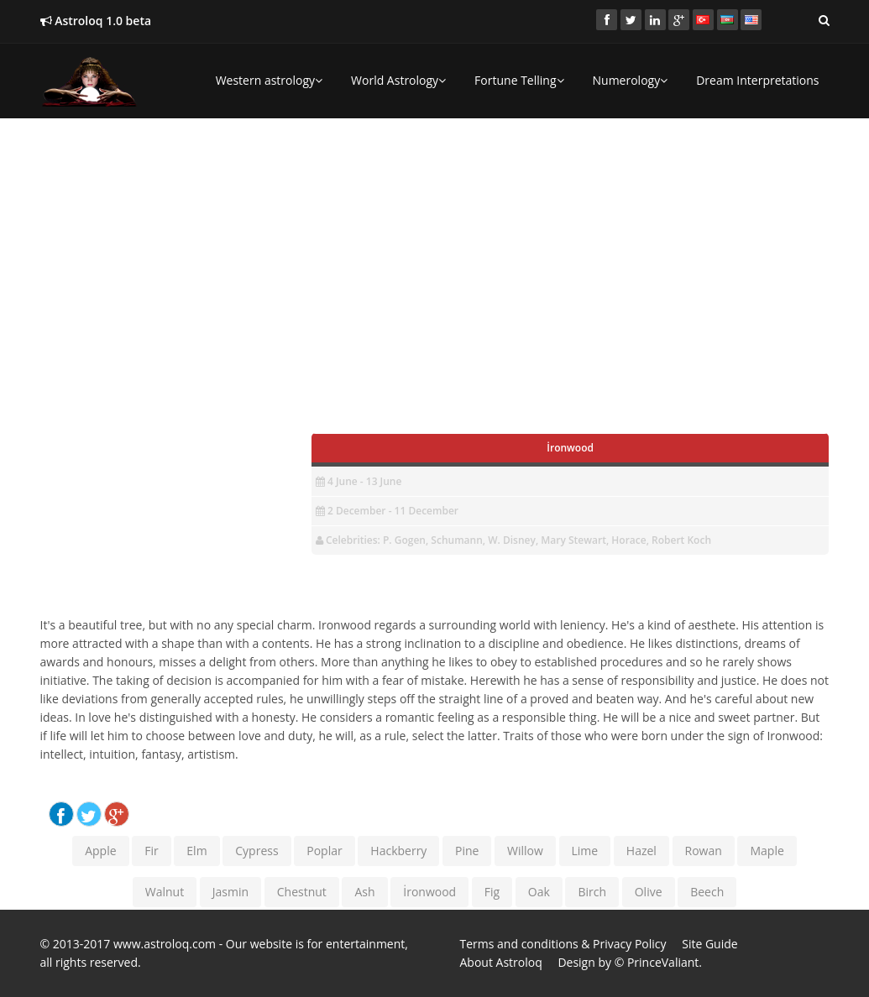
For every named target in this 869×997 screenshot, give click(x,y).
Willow (525, 851)
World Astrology (398, 80)
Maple (766, 851)
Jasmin (230, 892)
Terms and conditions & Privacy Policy (563, 944)
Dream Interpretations (757, 80)
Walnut (164, 892)
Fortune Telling (518, 80)
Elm (196, 851)
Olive (648, 892)
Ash (364, 892)
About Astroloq (501, 962)
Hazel (641, 851)
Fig (492, 892)
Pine (467, 851)
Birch (592, 892)
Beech (707, 892)
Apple (100, 851)
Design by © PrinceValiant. (630, 962)
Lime (585, 851)
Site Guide (709, 944)
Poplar (324, 851)
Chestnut (302, 892)
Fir (151, 851)
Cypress (256, 851)
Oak (539, 892)
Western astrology (269, 80)
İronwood (429, 892)
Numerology (630, 80)
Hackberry (398, 851)
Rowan (703, 851)
